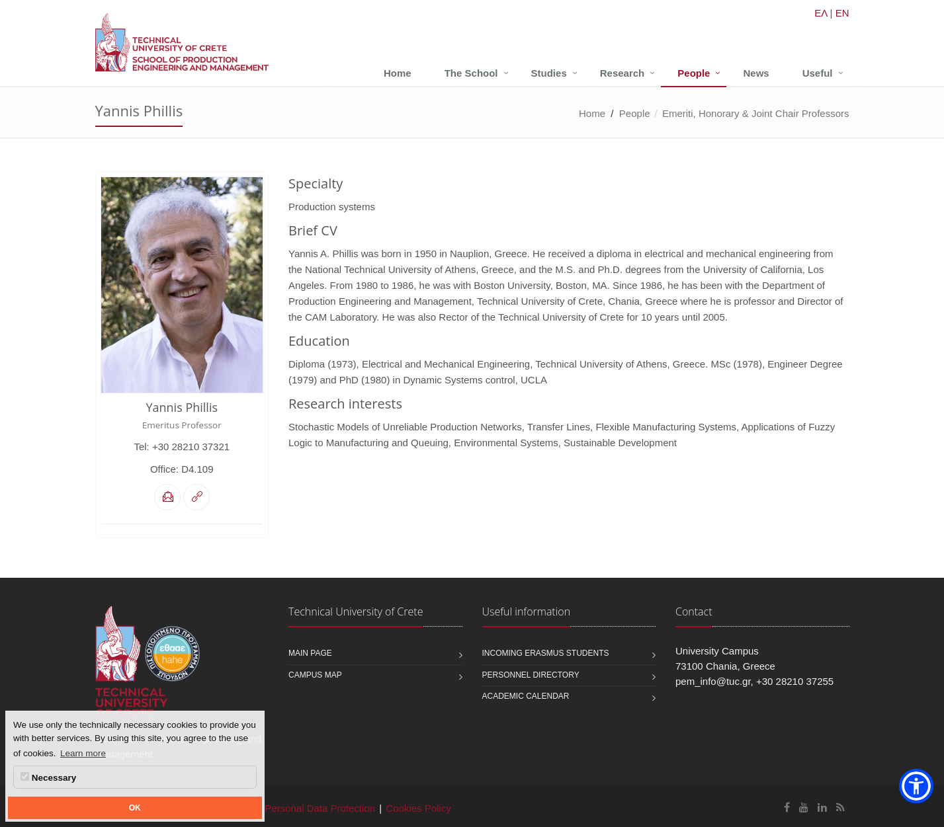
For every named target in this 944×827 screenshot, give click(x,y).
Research (622, 73)
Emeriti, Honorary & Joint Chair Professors (755, 113)
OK (135, 807)
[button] (916, 786)
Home (397, 73)
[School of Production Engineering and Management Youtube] (803, 807)
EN (842, 13)
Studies (549, 73)
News (756, 73)
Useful (817, 73)
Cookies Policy (418, 808)
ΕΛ (820, 13)
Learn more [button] (83, 753)
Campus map (315, 675)
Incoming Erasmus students (545, 653)
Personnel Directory (530, 675)
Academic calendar (526, 696)
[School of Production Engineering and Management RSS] (840, 807)
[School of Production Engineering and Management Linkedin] (822, 807)
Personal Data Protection (320, 808)
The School (471, 73)
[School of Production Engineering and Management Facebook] (787, 807)
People (693, 73)
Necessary (48, 777)
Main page (310, 653)
